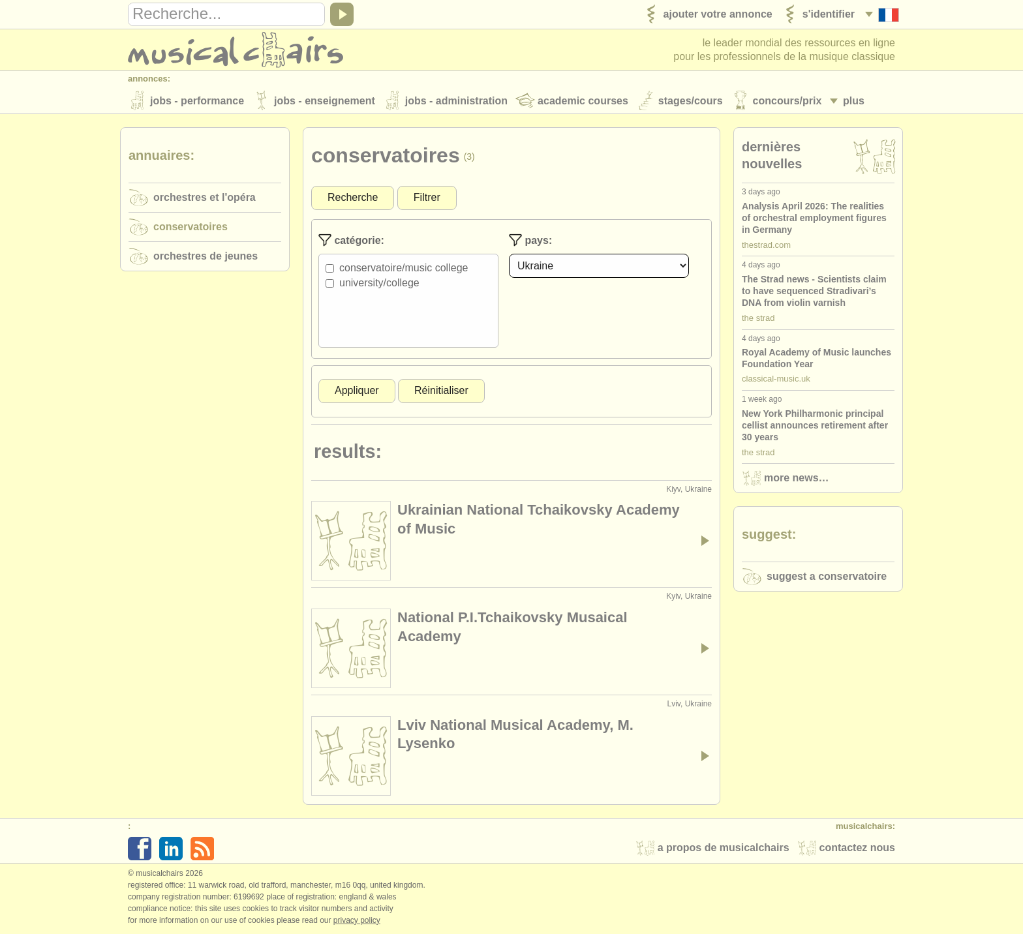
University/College (379, 283)
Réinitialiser (441, 391)
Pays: (530, 240)
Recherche (353, 197)
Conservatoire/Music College (403, 268)
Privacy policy (356, 920)
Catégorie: (351, 240)
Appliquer (357, 391)
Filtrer (427, 197)
